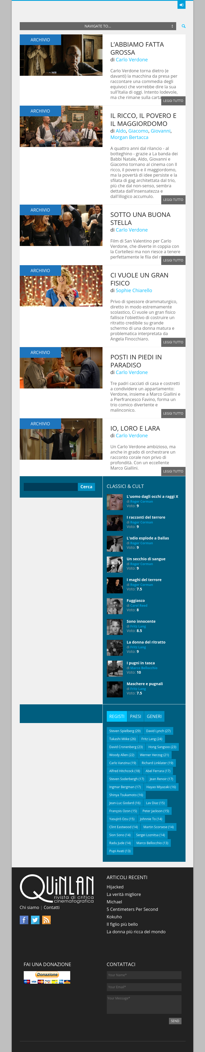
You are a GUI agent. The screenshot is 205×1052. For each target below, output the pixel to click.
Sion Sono (116, 835)
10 (139, 672)
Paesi (135, 716)
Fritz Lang (138, 626)
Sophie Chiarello (134, 290)
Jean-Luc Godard (121, 803)
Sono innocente (141, 621)
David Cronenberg (123, 747)
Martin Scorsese (155, 827)
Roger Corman (141, 501)
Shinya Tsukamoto (123, 795)
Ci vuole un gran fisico (140, 279)
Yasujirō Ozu (118, 819)
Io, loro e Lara (135, 428)
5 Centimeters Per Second (132, 909)
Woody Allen (118, 755)
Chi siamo (29, 907)
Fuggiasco (136, 600)
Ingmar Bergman (122, 787)
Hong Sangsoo (159, 747)
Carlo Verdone (132, 59)
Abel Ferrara (154, 771)
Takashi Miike (119, 739)
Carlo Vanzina (119, 763)
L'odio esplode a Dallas (148, 538)
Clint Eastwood (120, 827)
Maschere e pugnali (145, 683)
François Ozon (120, 811)
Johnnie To (148, 819)
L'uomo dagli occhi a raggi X (152, 496)
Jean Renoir (158, 779)
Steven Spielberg (121, 731)
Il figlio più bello (122, 924)
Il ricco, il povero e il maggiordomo (144, 119)
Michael (114, 902)
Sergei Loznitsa (147, 835)
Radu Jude (117, 843)
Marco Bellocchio (143, 668)
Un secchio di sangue (146, 558)
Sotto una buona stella (141, 218)
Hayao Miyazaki (158, 787)
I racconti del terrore (146, 517)
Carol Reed (138, 605)
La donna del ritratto (146, 642)
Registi (117, 716)
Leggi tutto (173, 100)
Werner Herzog (151, 755)
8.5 (139, 630)
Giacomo (138, 131)
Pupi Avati (116, 851)
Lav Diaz (152, 803)
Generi (154, 716)
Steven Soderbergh (123, 779)
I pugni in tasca (141, 662)
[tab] (117, 716)
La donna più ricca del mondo (136, 932)
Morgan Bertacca (130, 137)
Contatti (52, 907)
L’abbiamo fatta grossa (137, 48)
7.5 (139, 588)
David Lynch (155, 731)
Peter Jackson (153, 811)
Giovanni (161, 131)
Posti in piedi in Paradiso (136, 360)
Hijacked (115, 887)
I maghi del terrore (144, 579)
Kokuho (114, 917)
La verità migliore (124, 894)
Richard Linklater (154, 763)
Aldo (121, 131)
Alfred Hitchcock (121, 771)
